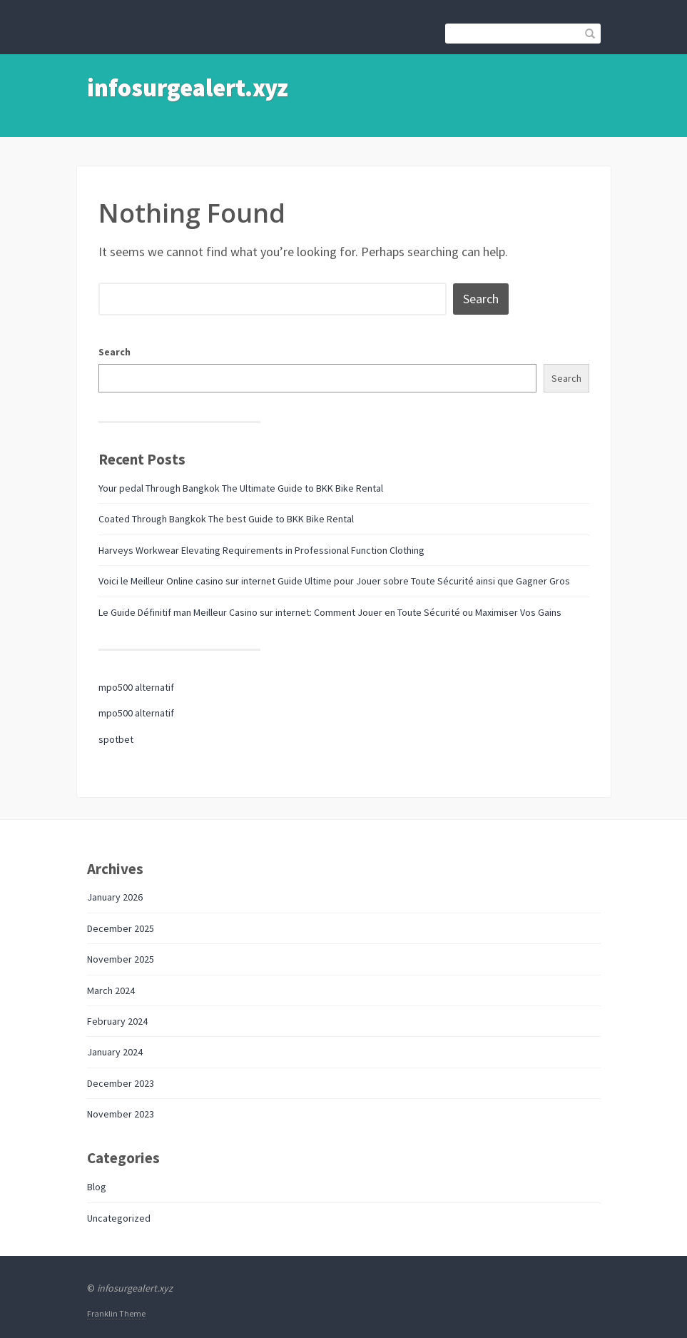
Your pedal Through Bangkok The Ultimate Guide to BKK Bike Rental (240, 488)
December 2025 (120, 928)
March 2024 (111, 990)
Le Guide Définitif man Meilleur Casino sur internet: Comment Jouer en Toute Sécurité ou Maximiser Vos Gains (329, 612)
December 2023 (120, 1083)
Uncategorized (119, 1218)
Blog (96, 1186)
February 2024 (117, 1021)
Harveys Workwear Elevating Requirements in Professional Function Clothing (261, 550)
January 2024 (115, 1051)
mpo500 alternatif (136, 687)
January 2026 (115, 897)
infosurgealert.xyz (187, 88)
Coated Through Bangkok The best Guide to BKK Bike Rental (226, 518)
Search (114, 351)
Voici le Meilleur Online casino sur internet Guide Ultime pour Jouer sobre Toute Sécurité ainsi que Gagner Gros (334, 580)
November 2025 (120, 959)
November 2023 (120, 1114)
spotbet (115, 739)
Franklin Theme (116, 1313)
